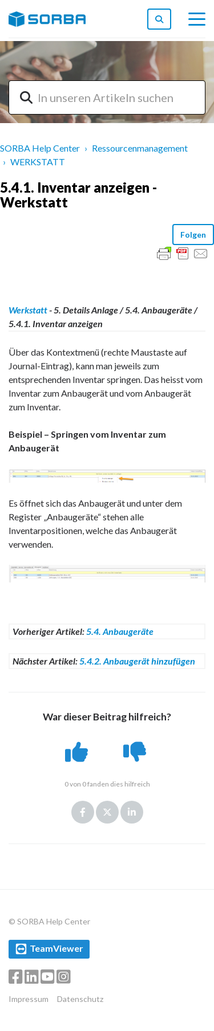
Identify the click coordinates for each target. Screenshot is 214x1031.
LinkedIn (131, 812)
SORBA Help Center (40, 147)
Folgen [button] (193, 234)
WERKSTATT (37, 161)
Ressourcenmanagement (140, 147)
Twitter (107, 812)
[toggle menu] (196, 19)
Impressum (29, 999)
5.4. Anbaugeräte (120, 631)
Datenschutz (80, 999)
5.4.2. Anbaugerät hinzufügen (137, 660)
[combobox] (107, 97)
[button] (78, 752)
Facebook (82, 812)
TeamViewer (56, 948)
